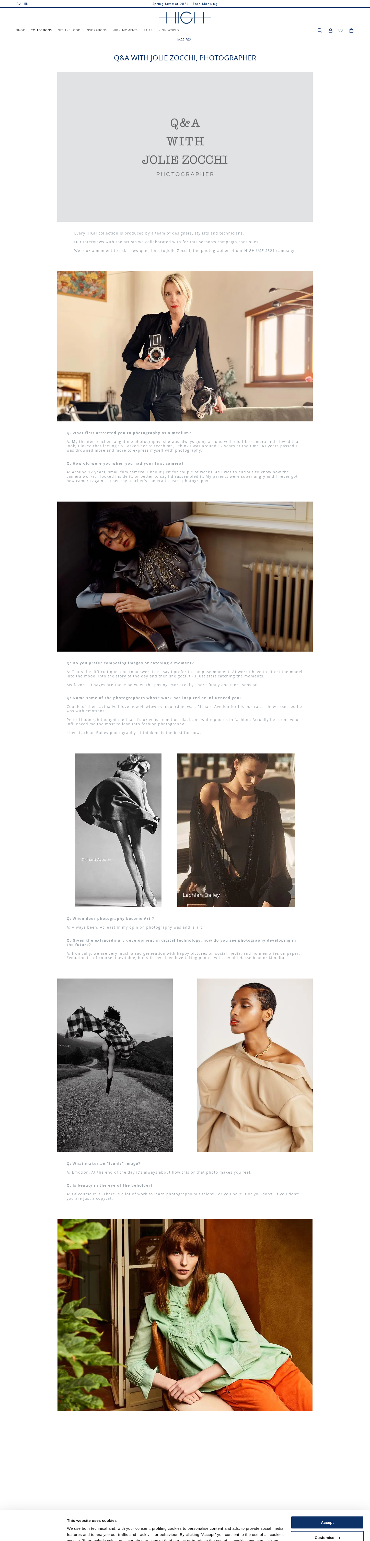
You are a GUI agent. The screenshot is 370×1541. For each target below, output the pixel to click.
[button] (320, 30)
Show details (79, 1531)
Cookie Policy (241, 1517)
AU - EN (22, 3)
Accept (327, 1492)
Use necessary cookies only (327, 1522)
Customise (327, 1507)
